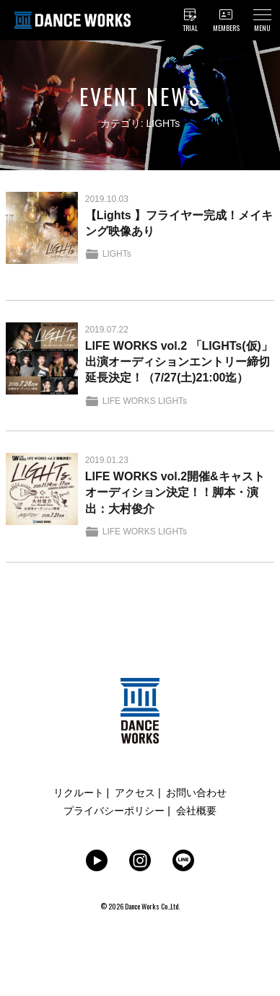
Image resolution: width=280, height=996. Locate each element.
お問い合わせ (196, 792)
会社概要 (196, 810)
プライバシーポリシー (114, 810)
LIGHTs (116, 254)
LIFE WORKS (129, 401)
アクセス (135, 792)
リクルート (78, 792)
